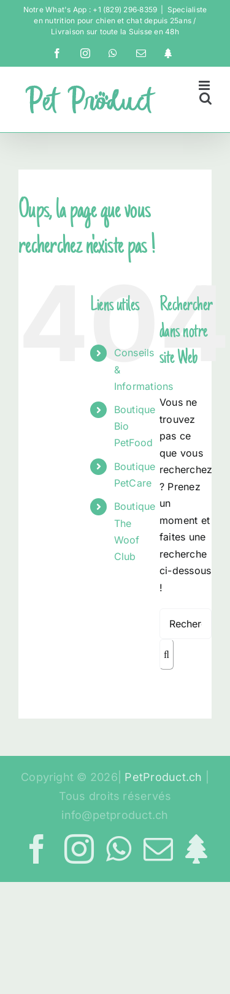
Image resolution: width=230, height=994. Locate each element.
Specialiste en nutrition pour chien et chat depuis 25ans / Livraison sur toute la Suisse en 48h (120, 20)
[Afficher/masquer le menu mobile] (205, 85)
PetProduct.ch (163, 777)
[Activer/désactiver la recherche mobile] (205, 98)
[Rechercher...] (185, 623)
